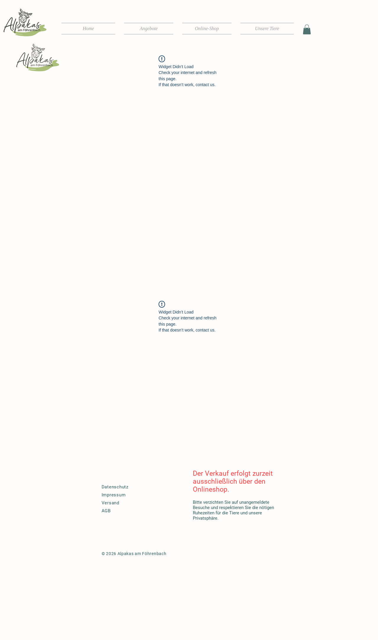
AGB (106, 510)
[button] (307, 29)
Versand (110, 503)
